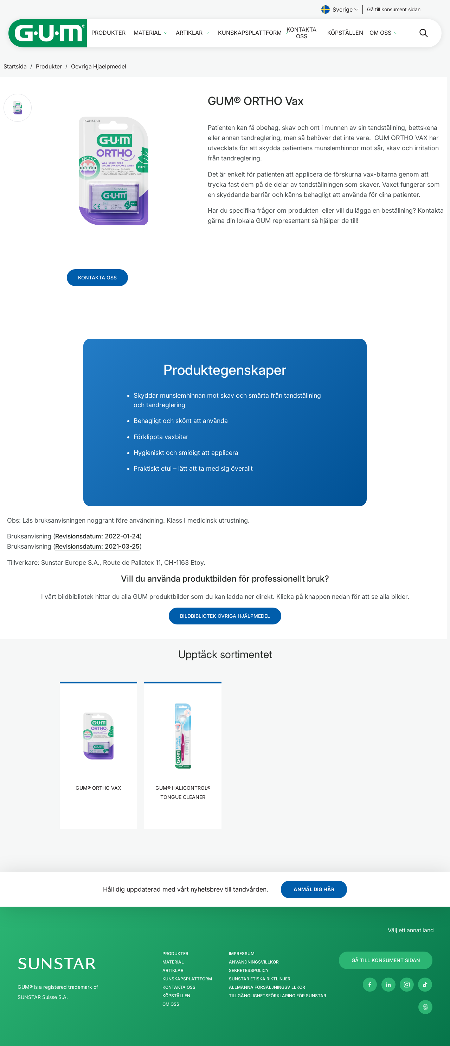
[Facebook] (370, 984)
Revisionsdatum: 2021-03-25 (98, 546)
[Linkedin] (388, 984)
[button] (18, 108)
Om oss (380, 32)
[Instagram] (407, 984)
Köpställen (345, 32)
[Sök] (418, 33)
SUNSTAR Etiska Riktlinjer (259, 979)
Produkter (108, 32)
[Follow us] (393, 9)
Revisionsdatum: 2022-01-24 (98, 536)
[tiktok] (425, 984)
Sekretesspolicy (248, 970)
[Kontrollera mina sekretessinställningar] (425, 1007)
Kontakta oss (301, 33)
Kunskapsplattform (250, 32)
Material (147, 32)
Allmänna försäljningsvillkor (267, 987)
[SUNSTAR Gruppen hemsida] (78, 963)
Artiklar (189, 32)
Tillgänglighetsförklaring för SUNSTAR (277, 995)
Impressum (241, 953)
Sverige (339, 9)
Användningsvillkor (253, 962)
